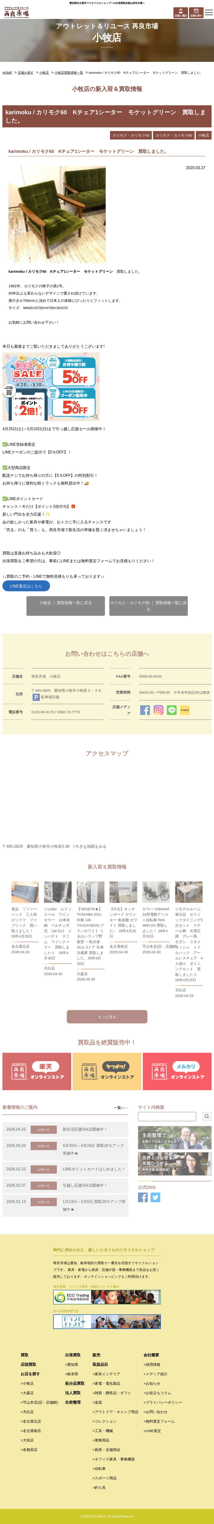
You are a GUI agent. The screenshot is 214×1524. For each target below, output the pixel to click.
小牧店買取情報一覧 (69, 72)
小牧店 (44, 72)
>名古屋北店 (31, 1421)
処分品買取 (75, 1383)
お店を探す (30, 1374)
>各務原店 (29, 1449)
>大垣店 (27, 1440)
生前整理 (73, 1402)
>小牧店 (27, 1383)
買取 (24, 1355)
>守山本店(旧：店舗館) (39, 1402)
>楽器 (97, 1402)
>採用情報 (152, 1364)
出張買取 (73, 1355)
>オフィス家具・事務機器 (114, 1459)
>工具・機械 (103, 1431)
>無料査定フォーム (159, 1421)
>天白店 (27, 1412)
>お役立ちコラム (157, 1393)
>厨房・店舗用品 (106, 1449)
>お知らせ (152, 1383)
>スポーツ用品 (105, 1478)
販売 (96, 1355)
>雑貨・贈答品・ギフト (112, 1393)
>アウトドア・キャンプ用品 (115, 1412)
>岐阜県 (71, 1374)
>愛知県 (71, 1364)
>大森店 (27, 1393)
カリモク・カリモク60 (130, 135)
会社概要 (151, 1355)
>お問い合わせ (156, 1412)
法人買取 (73, 1393)
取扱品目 (100, 1364)
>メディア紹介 (156, 1374)
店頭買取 (28, 1364)
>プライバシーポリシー (163, 1402)
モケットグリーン (100, 271)
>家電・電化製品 (106, 1383)
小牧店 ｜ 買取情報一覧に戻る (65, 603)
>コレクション (105, 1421)
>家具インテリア (106, 1374)
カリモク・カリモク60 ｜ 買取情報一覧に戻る (148, 606)
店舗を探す (26, 72)
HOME (7, 72)
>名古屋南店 (31, 1431)
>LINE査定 (152, 1431)
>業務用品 (101, 1440)
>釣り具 (99, 1487)
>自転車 (99, 1468)
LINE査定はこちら (26, 586)
